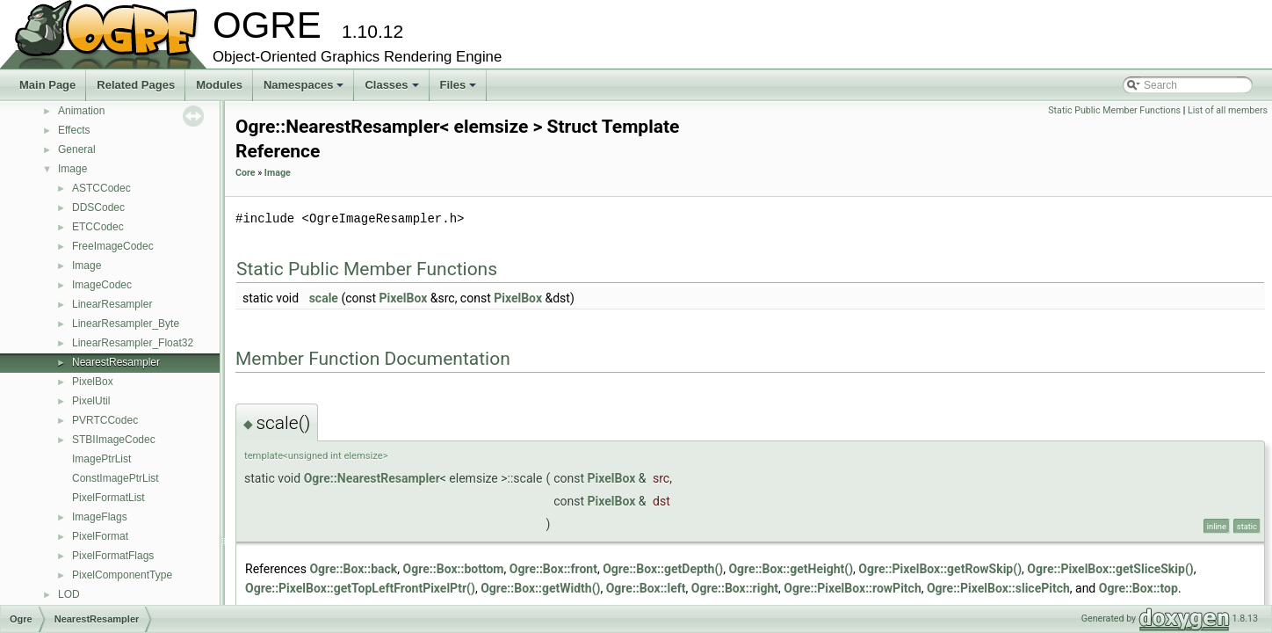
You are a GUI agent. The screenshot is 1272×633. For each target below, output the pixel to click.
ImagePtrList (101, 459)
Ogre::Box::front (553, 569)
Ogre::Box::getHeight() (790, 569)
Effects (74, 130)
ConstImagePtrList (115, 478)
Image (72, 169)
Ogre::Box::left (646, 588)
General (77, 149)
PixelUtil (91, 401)
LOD (69, 594)
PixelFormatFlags (113, 555)
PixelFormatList (108, 497)
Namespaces (305, 89)
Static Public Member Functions (1114, 110)
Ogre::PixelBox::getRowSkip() (940, 569)
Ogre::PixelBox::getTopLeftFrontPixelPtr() (360, 588)
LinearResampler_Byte (125, 323)
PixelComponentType (122, 575)
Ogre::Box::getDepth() (663, 569)
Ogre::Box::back (353, 569)
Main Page (47, 84)
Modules (219, 84)
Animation (81, 111)
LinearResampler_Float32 (132, 343)
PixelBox (92, 381)
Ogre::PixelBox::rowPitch (852, 588)
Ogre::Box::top (1138, 588)
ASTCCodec (101, 188)
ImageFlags (99, 517)
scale (323, 298)
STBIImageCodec (113, 439)
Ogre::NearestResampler (372, 478)
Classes (393, 89)
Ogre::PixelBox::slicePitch (998, 588)
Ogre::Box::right (734, 588)
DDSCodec (98, 207)
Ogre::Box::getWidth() (540, 588)
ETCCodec (98, 227)
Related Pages (136, 84)
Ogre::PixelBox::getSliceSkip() (1110, 569)
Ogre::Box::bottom (453, 569)
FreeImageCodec (113, 246)
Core (245, 172)
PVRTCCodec (105, 420)
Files (460, 89)
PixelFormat (100, 536)
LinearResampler (112, 304)
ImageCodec (102, 285)
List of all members (1228, 110)
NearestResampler (116, 362)
